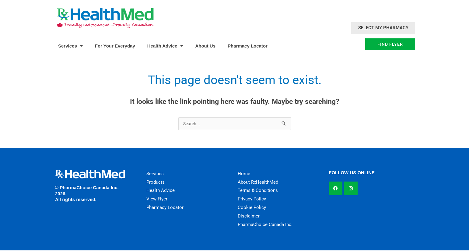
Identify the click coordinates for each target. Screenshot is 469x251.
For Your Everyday (115, 45)
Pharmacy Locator (248, 45)
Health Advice (165, 46)
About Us (205, 45)
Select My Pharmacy (383, 27)
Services (70, 46)
